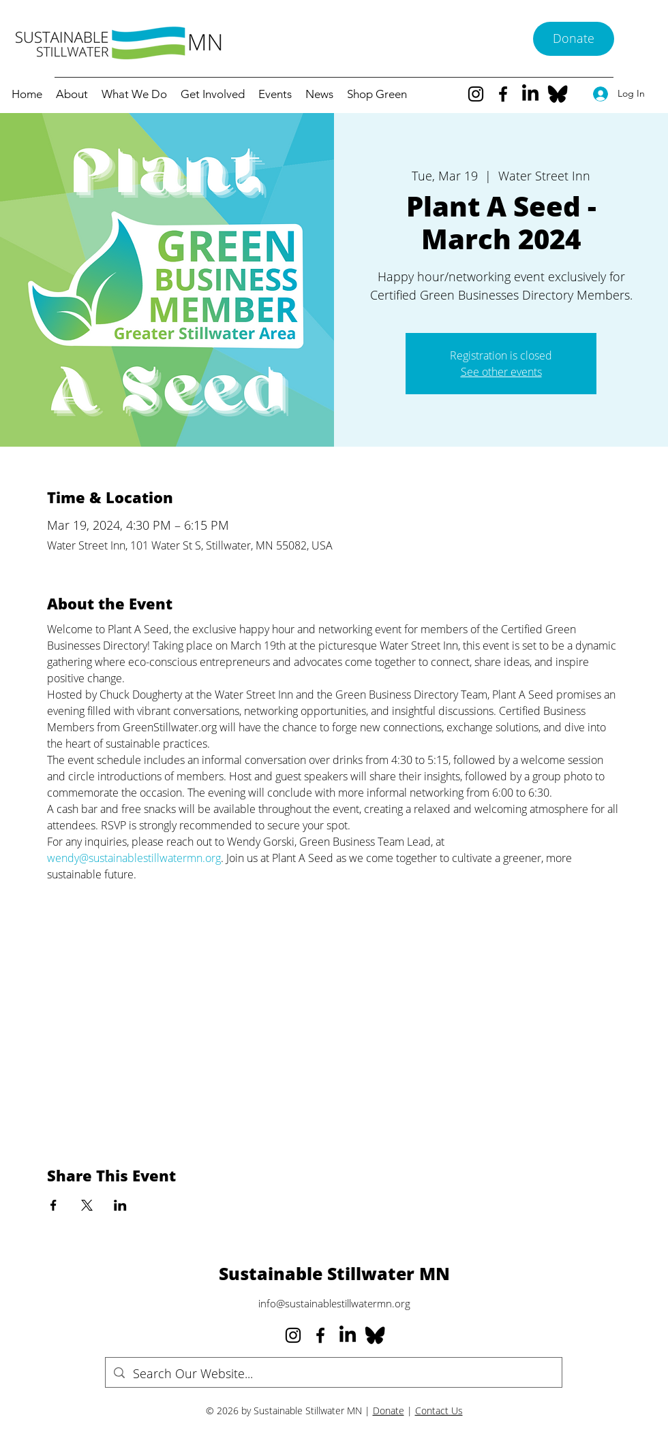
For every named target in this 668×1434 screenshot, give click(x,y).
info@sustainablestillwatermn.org (334, 1303)
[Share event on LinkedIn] (120, 1205)
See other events (501, 371)
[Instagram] (476, 94)
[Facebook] (503, 94)
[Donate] (573, 39)
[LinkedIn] (530, 94)
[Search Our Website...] (333, 1374)
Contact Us (439, 1410)
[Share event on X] (86, 1205)
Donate (388, 1410)
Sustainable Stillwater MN (334, 1273)
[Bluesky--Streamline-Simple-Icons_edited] (557, 94)
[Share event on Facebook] (53, 1205)
